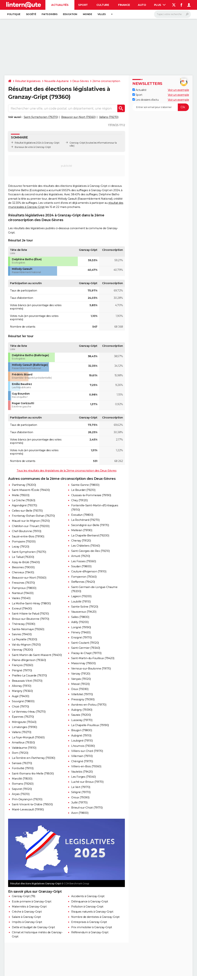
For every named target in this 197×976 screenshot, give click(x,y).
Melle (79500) (20, 495)
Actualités (59, 5)
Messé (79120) (80, 684)
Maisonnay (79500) (83, 663)
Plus (160, 5)
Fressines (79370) (23, 582)
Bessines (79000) (23, 567)
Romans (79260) (22, 783)
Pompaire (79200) (23, 541)
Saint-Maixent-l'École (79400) (31, 490)
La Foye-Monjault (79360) (28, 737)
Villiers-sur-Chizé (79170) (87, 751)
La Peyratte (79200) (24, 639)
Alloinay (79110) (21, 686)
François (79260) (22, 665)
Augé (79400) (20, 696)
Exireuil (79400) (22, 608)
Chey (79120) (79, 500)
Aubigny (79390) (81, 709)
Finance (124, 5)
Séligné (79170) (81, 792)
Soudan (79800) (81, 566)
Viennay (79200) (22, 649)
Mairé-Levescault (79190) (28, 809)
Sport (83, 5)
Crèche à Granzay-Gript (27, 911)
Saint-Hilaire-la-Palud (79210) (30, 613)
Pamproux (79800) (24, 588)
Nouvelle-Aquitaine (56, 81)
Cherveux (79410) (23, 572)
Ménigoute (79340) (24, 722)
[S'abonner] (160, 107)
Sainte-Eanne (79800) (85, 485)
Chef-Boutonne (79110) (26, 531)
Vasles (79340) (21, 598)
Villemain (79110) (82, 756)
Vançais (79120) (81, 679)
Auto (142, 5)
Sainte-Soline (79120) (84, 606)
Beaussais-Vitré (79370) (27, 680)
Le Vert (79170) (80, 787)
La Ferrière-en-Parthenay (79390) (33, 758)
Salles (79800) (80, 617)
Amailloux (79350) (23, 742)
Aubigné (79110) (81, 735)
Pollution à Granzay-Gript (87, 906)
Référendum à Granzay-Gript (89, 932)
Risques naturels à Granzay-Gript (92, 911)
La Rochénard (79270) (85, 520)
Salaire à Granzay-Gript (26, 917)
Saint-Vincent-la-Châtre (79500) (32, 804)
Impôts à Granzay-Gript (27, 922)
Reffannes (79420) (83, 581)
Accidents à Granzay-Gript (88, 896)
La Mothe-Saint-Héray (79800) (31, 603)
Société (31, 14)
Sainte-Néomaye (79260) (28, 629)
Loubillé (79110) (81, 601)
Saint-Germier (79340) (85, 648)
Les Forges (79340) (83, 776)
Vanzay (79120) (80, 673)
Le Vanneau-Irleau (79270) (29, 711)
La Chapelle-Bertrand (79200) (90, 535)
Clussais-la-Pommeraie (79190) (91, 495)
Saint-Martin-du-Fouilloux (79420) (92, 658)
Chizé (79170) (20, 706)
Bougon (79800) (81, 730)
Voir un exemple (178, 90)
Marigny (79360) (22, 691)
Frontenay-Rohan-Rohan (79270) (33, 515)
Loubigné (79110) (82, 740)
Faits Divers (49, 14)
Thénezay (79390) (23, 624)
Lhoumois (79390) (83, 746)
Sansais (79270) (22, 763)
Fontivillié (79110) (23, 768)
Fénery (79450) (80, 632)
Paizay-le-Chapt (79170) (86, 653)
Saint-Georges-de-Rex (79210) (90, 551)
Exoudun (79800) (82, 515)
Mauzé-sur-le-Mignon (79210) (31, 521)
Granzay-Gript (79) (23, 896)
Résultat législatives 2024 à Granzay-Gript (37, 142)
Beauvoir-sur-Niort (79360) (78, 117)
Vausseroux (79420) (83, 611)
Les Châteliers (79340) (85, 545)
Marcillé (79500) (22, 778)
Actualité (139, 90)
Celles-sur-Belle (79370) (27, 510)
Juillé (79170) (79, 802)
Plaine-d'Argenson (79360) (29, 660)
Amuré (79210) (80, 556)
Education (70, 14)
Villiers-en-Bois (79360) (86, 766)
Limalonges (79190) (24, 727)
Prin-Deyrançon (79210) (27, 799)
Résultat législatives (28, 81)
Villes (101, 14)
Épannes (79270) (23, 716)
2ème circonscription (106, 81)
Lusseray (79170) (81, 720)
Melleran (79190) (81, 530)
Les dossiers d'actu (145, 99)
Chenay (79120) (81, 540)
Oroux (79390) (80, 797)
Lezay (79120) (20, 546)
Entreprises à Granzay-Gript (89, 922)
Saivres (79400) (22, 634)
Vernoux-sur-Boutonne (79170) (91, 668)
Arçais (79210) (20, 794)
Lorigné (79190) (81, 627)
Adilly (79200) (80, 622)
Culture (102, 5)
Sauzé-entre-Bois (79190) (28, 536)
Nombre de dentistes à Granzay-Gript (95, 917)
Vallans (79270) (108, 117)
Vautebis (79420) (82, 771)
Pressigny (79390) (83, 699)
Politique (13, 14)
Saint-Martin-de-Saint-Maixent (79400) (37, 655)
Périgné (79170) (22, 670)
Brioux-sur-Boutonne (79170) (30, 619)
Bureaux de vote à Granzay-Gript (33, 147)
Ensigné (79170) (81, 637)
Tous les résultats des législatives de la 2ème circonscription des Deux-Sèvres (66, 470)
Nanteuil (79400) (22, 593)
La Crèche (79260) (23, 500)
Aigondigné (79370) (24, 505)
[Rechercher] (172, 14)
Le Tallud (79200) (23, 557)
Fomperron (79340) (84, 576)
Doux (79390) (79, 689)
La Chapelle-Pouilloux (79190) (90, 725)
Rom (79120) (20, 753)
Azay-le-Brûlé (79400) (26, 562)
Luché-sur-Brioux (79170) (87, 782)
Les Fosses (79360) (83, 561)
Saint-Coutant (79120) (85, 642)
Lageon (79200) (81, 596)
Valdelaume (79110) (24, 747)
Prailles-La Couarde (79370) (29, 675)
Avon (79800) (79, 813)
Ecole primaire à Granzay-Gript (31, 901)
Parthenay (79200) (24, 485)
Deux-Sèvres (80, 81)
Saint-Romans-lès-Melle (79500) (33, 773)
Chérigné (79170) (82, 761)
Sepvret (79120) (22, 789)
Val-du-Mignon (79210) (26, 644)
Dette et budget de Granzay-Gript (33, 927)
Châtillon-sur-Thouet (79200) (30, 526)
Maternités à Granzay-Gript (29, 906)
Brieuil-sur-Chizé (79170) (87, 807)
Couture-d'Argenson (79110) (88, 571)
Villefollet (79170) (82, 694)
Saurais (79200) (81, 715)
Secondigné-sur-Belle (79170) (90, 525)
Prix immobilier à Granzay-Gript (91, 927)
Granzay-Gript (77, 142)
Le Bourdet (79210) (83, 490)
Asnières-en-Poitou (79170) (88, 704)
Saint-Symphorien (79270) (41, 117)
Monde (87, 14)
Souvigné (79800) (23, 701)
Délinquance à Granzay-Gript (89, 901)
